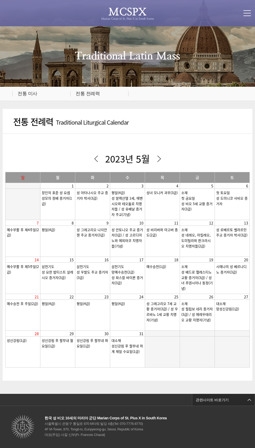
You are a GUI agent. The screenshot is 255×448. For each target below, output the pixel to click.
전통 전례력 (88, 93)
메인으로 (7, 94)
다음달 (159, 158)
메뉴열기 (247, 13)
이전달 (96, 158)
